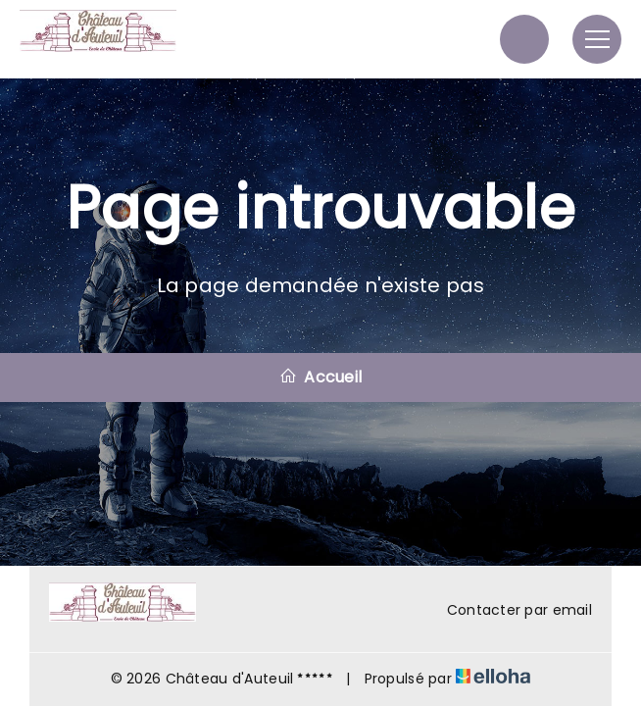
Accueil (320, 377)
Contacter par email (508, 610)
